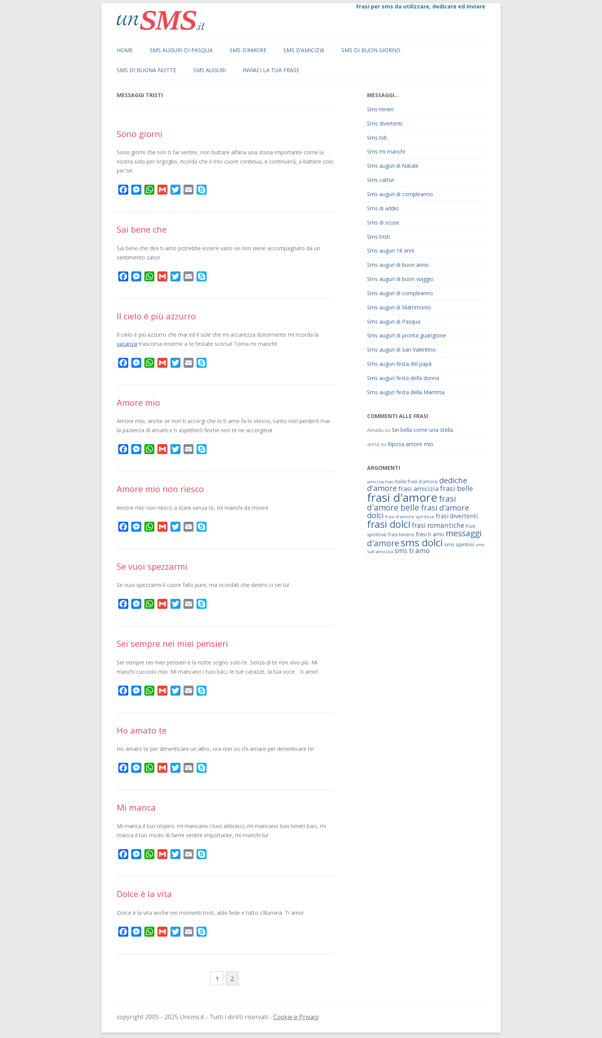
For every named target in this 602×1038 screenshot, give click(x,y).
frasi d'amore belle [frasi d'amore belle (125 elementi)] (411, 502)
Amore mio (138, 402)
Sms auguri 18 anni (390, 250)
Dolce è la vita (144, 893)
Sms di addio (383, 208)
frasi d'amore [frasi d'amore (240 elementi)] (402, 497)
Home (125, 50)
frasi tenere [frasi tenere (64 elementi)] (401, 534)
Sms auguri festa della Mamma (406, 392)
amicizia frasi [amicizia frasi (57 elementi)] (380, 481)
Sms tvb (377, 137)
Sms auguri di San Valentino (401, 349)
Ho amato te (142, 730)
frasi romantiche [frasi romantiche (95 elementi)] (438, 525)
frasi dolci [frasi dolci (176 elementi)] (388, 524)
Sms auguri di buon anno (398, 264)
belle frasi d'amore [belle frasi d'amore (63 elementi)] (416, 481)
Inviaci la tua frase (271, 70)
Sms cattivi (380, 179)
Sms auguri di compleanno (400, 194)
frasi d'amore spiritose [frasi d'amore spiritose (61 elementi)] (409, 516)
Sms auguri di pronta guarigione (406, 335)
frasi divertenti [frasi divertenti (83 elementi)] (457, 516)
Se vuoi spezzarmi (152, 566)
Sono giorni (139, 133)
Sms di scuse (383, 222)
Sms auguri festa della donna (403, 378)
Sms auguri (209, 70)
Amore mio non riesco (160, 488)
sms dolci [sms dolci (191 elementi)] (422, 542)
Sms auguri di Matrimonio (399, 307)
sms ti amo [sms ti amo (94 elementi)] (412, 550)
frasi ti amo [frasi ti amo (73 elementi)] (430, 534)
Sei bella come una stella (422, 429)
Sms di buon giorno (370, 50)
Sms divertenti (384, 123)
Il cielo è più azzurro (156, 316)
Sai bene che (142, 229)
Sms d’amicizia (303, 50)
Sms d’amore (248, 50)
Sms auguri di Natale (392, 165)
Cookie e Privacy (296, 1017)
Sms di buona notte (146, 70)
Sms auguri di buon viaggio (400, 279)
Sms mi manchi (386, 151)
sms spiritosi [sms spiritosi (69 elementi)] (459, 544)
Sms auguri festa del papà (399, 363)
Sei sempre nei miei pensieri (172, 643)
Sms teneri (380, 109)
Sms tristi (378, 236)
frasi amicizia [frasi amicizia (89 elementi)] (418, 488)
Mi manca (136, 807)
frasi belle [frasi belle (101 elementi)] (456, 488)
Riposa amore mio (410, 444)
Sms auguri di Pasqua (181, 50)
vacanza (127, 343)
